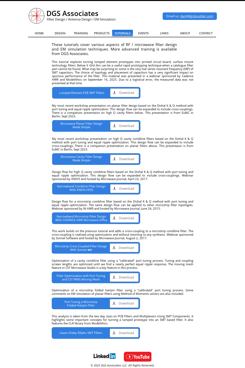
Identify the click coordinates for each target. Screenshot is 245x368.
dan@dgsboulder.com (196, 16)
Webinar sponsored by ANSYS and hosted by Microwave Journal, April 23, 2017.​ (122, 177)
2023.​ (72, 116)
